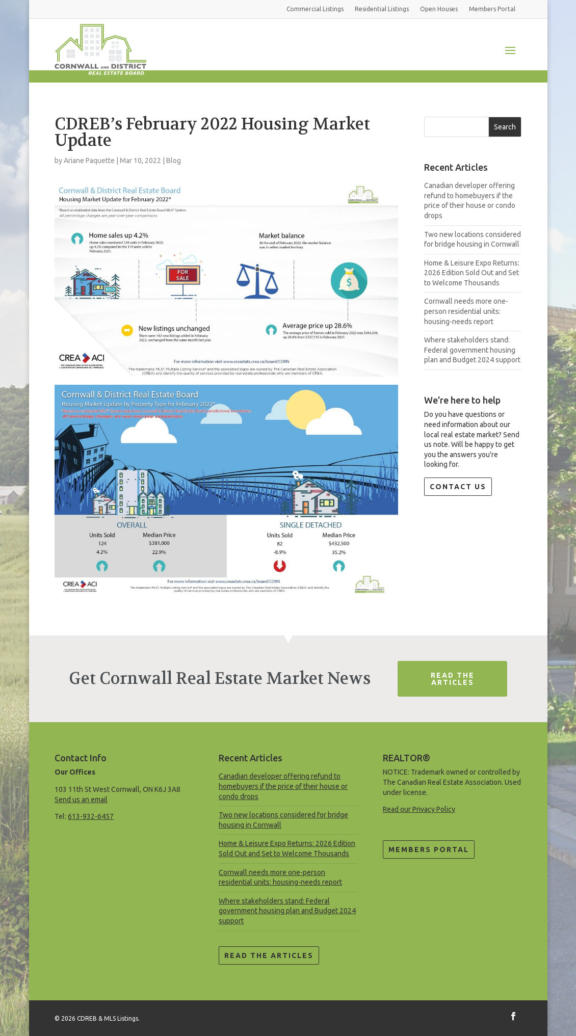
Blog (173, 160)
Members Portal (428, 849)
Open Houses (439, 9)
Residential (382, 9)
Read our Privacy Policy (419, 809)
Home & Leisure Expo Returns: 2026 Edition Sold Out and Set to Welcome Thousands (471, 273)
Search (505, 127)
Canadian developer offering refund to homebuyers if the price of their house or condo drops (283, 786)
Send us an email (81, 799)
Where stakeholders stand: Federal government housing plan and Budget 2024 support (472, 350)
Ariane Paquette (89, 160)
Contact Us (458, 487)
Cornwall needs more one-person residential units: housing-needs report (466, 311)
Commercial (315, 9)
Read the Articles (268, 955)
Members (492, 9)
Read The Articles (453, 678)
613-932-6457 (91, 816)
